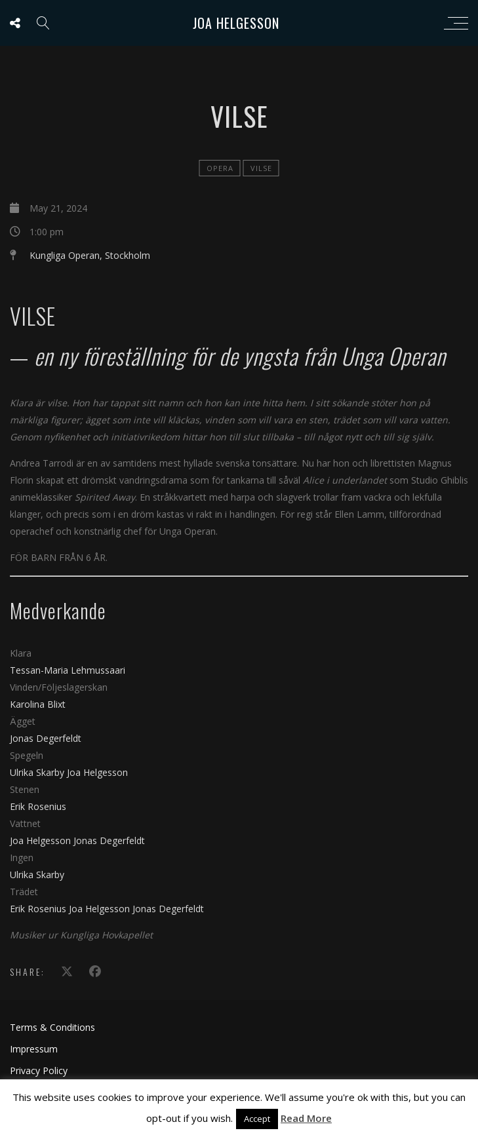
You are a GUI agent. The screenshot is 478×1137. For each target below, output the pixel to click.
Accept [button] (257, 1119)
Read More (306, 1118)
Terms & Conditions (52, 1027)
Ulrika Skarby (38, 772)
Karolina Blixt (38, 704)
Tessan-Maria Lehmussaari (67, 670)
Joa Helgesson (236, 23)
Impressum (34, 1049)
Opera (220, 168)
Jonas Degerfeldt (45, 738)
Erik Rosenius (38, 806)
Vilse (261, 168)
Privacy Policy (39, 1070)
